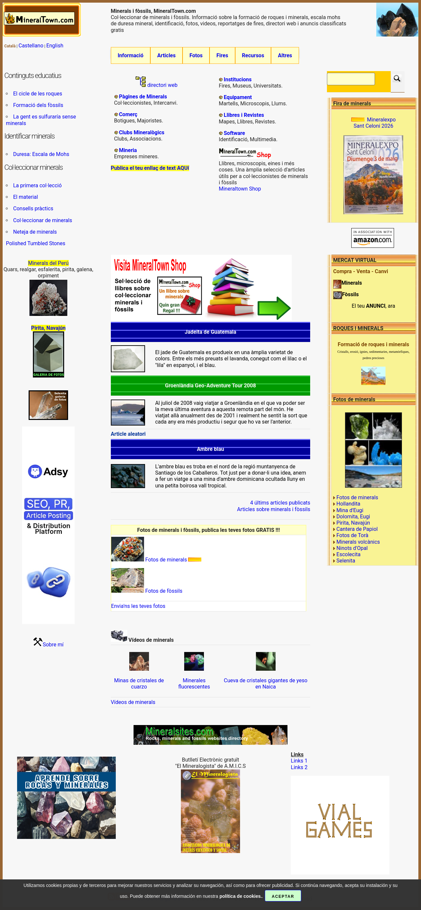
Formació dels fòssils (38, 105)
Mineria (128, 150)
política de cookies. (240, 896)
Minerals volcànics (358, 542)
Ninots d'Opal (352, 548)
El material (25, 197)
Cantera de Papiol (357, 529)
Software (234, 133)
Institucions (238, 79)
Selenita (345, 561)
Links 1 (299, 761)
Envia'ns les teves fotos (138, 606)
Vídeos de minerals (133, 702)
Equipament (238, 97)
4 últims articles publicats (280, 503)
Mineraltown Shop (240, 189)
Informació (130, 55)
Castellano (30, 45)
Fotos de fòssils (147, 591)
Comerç (128, 114)
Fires (222, 55)
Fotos (196, 55)
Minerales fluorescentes (194, 683)
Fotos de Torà (352, 535)
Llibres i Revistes (244, 115)
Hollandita (348, 504)
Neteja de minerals (35, 232)
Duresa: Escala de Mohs (41, 154)
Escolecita (348, 554)
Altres (285, 55)
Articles (166, 55)
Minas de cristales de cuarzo (139, 683)
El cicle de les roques (37, 94)
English (54, 45)
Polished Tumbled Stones (35, 243)
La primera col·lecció (37, 185)
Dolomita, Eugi (353, 516)
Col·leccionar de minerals (42, 220)
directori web (157, 85)
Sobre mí (53, 644)
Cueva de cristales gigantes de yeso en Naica (266, 683)
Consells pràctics (33, 209)
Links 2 (299, 767)
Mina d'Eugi (349, 510)
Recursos (253, 55)
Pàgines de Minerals (143, 96)
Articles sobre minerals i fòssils (273, 509)
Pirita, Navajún (353, 523)
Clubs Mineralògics (141, 132)
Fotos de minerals (149, 560)
